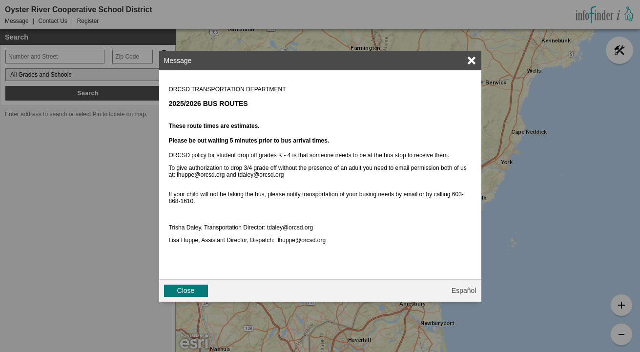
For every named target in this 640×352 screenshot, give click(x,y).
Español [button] (464, 290)
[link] (471, 60)
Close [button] (186, 290)
